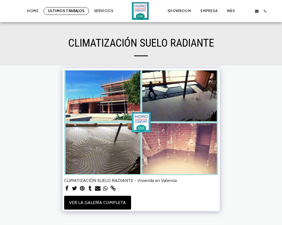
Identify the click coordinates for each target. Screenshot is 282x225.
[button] (248, 11)
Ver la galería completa (97, 202)
